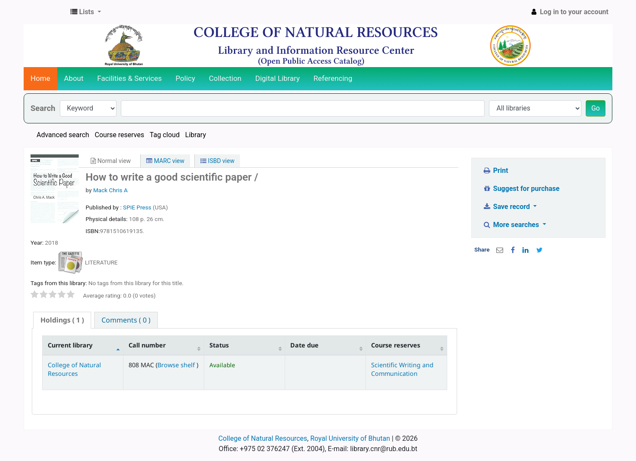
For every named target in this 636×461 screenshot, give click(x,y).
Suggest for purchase (520, 188)
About (73, 78)
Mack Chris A (110, 190)
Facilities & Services (129, 78)
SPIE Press (138, 207)
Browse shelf (177, 365)
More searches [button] (511, 225)
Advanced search (63, 135)
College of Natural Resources (74, 369)
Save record (507, 207)
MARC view (165, 160)
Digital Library (277, 78)
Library (195, 135)
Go (595, 108)
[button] (85, 12)
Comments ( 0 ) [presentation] (126, 320)
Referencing (332, 78)
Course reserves (119, 135)
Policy (185, 78)
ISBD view (217, 160)
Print (495, 170)
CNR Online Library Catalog (45, 12)
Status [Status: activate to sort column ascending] (219, 345)
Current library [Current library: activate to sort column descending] (70, 345)
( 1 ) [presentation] (62, 320)
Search (43, 108)
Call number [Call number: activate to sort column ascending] (147, 345)
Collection (225, 78)
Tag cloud (165, 135)
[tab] (62, 320)
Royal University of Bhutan (350, 438)
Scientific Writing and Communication (402, 369)
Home (40, 78)
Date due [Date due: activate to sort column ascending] (304, 345)
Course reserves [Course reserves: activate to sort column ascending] (395, 345)
